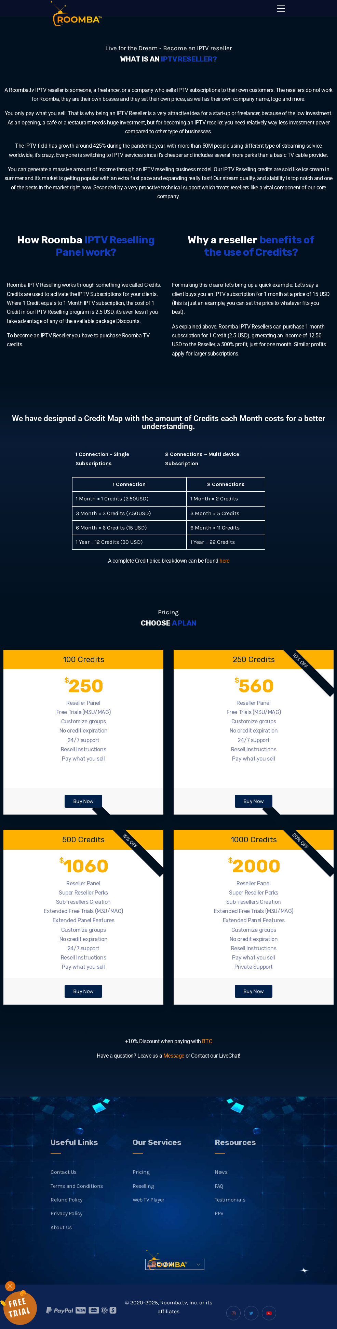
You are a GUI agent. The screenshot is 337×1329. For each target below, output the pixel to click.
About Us (61, 1242)
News (221, 1186)
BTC (207, 1041)
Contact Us (64, 1186)
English (160, 1264)
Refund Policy (66, 1214)
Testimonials (230, 1214)
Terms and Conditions (77, 1200)
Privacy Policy (66, 1228)
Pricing (141, 1186)
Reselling (143, 1200)
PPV (219, 1228)
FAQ (219, 1200)
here (224, 561)
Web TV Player (148, 1214)
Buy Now (83, 801)
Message (173, 1055)
